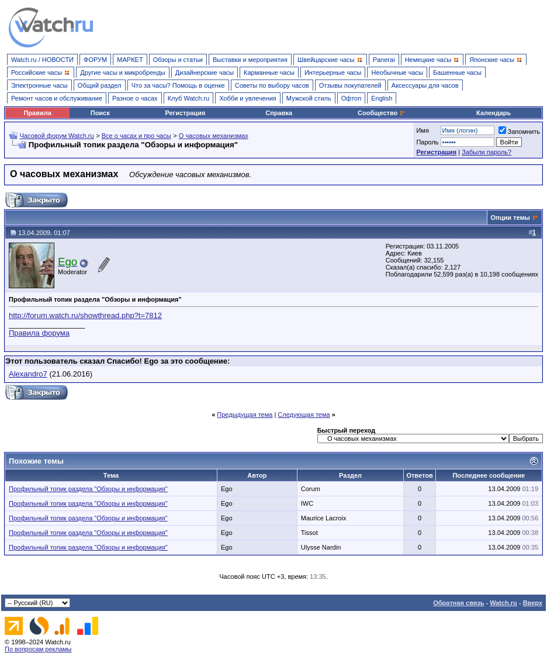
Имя (422, 130)
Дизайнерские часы (204, 72)
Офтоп (351, 98)
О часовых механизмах (213, 135)
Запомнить (519, 131)
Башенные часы (457, 72)
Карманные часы (269, 72)
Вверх (532, 602)
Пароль (427, 142)
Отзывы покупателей (350, 85)
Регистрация (185, 112)
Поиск (100, 112)
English (381, 98)
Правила (37, 112)
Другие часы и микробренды (122, 72)
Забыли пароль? (486, 152)
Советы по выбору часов (272, 85)
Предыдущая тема (244, 414)
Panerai (384, 59)
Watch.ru (503, 602)
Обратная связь (458, 602)
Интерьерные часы (333, 72)
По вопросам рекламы (38, 648)
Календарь (493, 112)
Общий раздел (100, 85)
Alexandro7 (28, 374)
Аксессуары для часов (425, 85)
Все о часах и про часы (136, 135)
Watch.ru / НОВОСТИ (42, 59)
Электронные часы (39, 85)
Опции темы (510, 217)
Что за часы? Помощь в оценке (178, 85)
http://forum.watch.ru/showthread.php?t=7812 (85, 315)
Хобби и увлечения (247, 98)
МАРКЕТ (130, 59)
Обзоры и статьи (178, 59)
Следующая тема (304, 414)
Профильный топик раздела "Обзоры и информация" (88, 488)
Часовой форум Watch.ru (57, 135)
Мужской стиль (308, 98)
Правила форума (39, 333)
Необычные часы (397, 72)
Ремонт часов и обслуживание (56, 98)
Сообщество (382, 112)
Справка (278, 112)
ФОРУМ (95, 59)
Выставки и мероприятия (250, 59)
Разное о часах (135, 98)
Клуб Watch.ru (188, 98)
